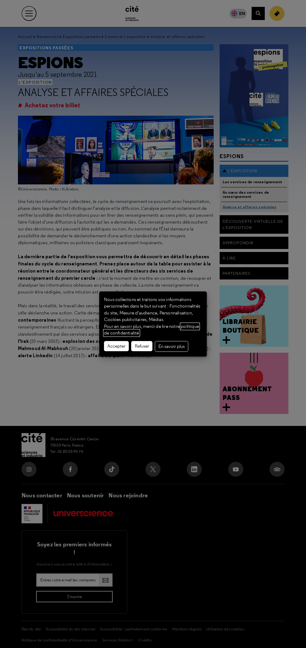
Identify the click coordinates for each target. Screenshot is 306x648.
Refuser (142, 346)
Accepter (116, 346)
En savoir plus (171, 346)
